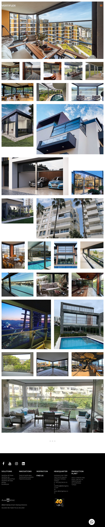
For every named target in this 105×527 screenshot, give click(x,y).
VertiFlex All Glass (7, 480)
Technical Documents (26, 477)
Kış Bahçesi (5, 484)
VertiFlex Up (6, 477)
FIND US (40, 476)
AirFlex (4, 482)
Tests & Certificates (25, 475)
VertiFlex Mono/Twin (8, 479)
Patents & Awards (25, 479)
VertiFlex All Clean (7, 475)
